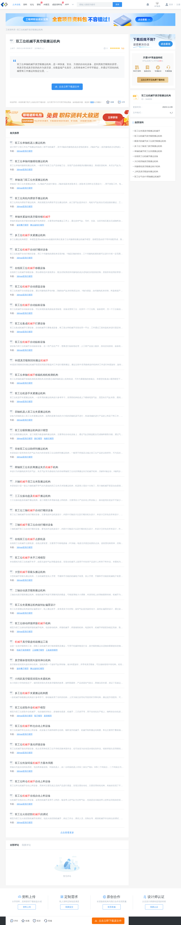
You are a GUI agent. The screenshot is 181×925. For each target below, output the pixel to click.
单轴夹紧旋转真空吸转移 (30, 216)
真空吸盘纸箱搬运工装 (29, 642)
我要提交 (69, 907)
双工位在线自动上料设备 (30, 796)
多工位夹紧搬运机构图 (29, 693)
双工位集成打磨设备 (27, 323)
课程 (39, 4)
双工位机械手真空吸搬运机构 (30, 29)
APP (67, 4)
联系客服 (112, 907)
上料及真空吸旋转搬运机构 (145, 171)
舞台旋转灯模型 (37, 225)
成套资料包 (57, 4)
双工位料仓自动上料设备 (30, 726)
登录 (169, 4)
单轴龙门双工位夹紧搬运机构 (29, 180)
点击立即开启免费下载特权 (153, 80)
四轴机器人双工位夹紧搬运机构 (30, 411)
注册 (177, 4)
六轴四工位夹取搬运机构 (30, 481)
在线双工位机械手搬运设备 (145, 156)
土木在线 (16, 4)
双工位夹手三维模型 (27, 557)
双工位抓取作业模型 (27, 707)
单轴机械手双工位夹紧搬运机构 (147, 151)
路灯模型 (38, 438)
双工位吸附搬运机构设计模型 (29, 430)
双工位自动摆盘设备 (27, 286)
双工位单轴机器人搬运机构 (27, 143)
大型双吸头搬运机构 (27, 572)
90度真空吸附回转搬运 (29, 360)
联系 (92, 102)
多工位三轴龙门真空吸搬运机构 (147, 146)
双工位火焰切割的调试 (29, 814)
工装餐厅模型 (38, 650)
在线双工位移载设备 (27, 268)
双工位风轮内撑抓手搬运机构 (29, 198)
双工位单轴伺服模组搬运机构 (29, 161)
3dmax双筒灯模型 (25, 151)
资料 (25, 4)
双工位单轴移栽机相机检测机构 (34, 375)
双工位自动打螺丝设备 (29, 249)
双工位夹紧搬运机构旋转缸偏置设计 (33, 605)
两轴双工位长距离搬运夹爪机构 (34, 467)
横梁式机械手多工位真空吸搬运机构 (149, 141)
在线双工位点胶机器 (27, 539)
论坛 (32, 4)
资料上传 (27, 907)
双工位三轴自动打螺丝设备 (31, 510)
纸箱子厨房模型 (24, 650)
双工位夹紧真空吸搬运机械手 (146, 131)
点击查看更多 (67, 832)
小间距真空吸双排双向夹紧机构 (30, 678)
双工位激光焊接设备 (27, 744)
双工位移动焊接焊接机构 (30, 623)
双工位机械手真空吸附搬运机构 (147, 136)
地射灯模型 (49, 438)
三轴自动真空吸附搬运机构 (27, 590)
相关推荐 (14, 133)
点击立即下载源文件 (108, 920)
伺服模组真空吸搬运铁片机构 (146, 166)
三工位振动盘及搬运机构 (30, 496)
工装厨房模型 (52, 650)
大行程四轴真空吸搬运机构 (145, 161)
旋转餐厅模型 (23, 225)
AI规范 (46, 4)
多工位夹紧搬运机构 (27, 235)
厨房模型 (48, 716)
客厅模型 (38, 716)
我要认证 (154, 907)
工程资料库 (11, 29)
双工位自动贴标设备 (27, 305)
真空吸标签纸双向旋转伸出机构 (30, 660)
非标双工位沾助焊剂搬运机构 (29, 448)
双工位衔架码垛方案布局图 (31, 763)
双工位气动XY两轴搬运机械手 (147, 176)
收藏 (110, 102)
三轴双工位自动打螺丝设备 (31, 524)
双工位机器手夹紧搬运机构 (27, 393)
